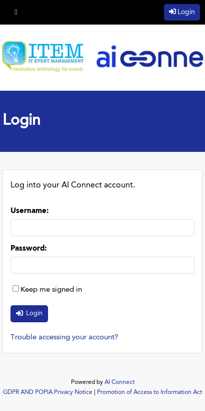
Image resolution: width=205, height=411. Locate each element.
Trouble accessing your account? (64, 337)
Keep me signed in (51, 290)
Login (186, 12)
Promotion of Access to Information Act (149, 392)
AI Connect (119, 382)
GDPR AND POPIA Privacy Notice (47, 392)
